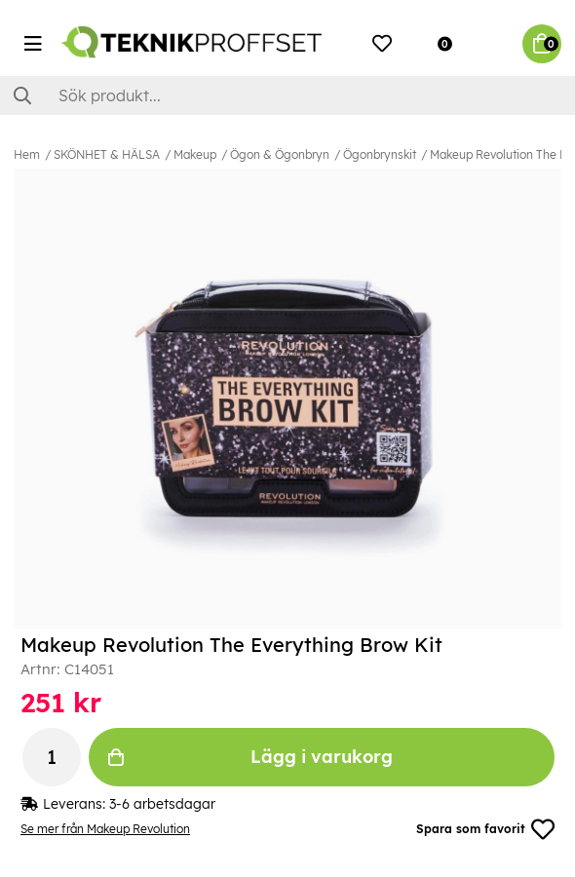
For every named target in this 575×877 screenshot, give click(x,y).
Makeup (194, 154)
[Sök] (287, 95)
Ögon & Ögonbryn (279, 154)
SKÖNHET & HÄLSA (107, 154)
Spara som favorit (485, 829)
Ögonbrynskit (379, 154)
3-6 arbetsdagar (162, 804)
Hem (27, 154)
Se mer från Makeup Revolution (105, 828)
